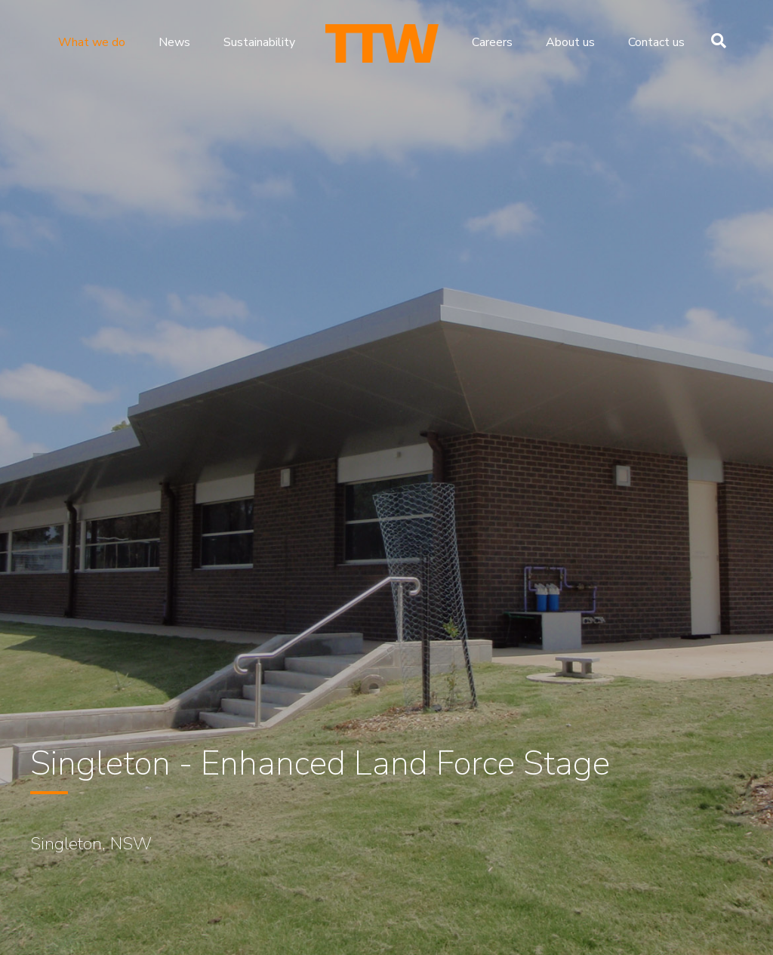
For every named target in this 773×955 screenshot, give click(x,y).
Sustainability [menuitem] (259, 42)
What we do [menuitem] (91, 42)
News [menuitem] (174, 42)
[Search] (715, 40)
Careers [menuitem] (492, 42)
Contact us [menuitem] (656, 42)
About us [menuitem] (570, 42)
